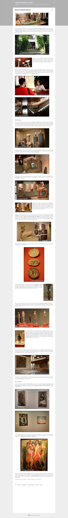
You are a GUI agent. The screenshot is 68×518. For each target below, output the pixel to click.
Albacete (19, 484)
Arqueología (24, 484)
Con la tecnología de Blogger (34, 515)
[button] (52, 10)
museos (41, 484)
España (37, 484)
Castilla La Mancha (31, 484)
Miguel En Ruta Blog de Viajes (24, 2)
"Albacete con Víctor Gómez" (36, 479)
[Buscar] (54, 3)
